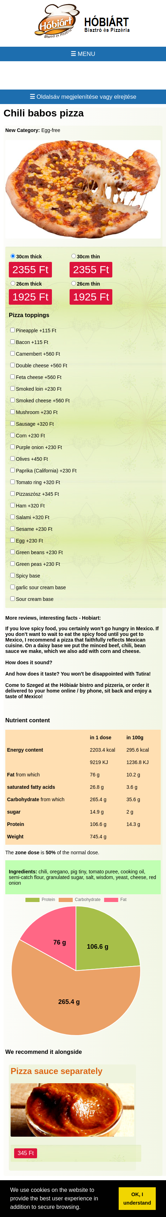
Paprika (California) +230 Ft (46, 470)
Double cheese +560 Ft (41, 365)
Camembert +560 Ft (38, 354)
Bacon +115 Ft (32, 342)
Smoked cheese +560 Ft (43, 400)
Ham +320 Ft (30, 506)
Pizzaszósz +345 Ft (37, 494)
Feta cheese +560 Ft (38, 377)
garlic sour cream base (41, 587)
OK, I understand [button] (137, 1199)
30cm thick (29, 256)
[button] (83, 1208)
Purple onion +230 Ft (39, 447)
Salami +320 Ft (32, 517)
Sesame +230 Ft (34, 529)
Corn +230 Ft (30, 435)
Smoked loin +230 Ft (38, 389)
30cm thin (88, 256)
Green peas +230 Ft (38, 564)
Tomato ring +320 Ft (38, 482)
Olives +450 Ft (32, 459)
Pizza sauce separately (56, 1071)
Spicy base (28, 576)
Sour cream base (35, 599)
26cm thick (29, 284)
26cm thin (88, 284)
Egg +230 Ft (29, 541)
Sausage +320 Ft (35, 424)
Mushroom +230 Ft (37, 412)
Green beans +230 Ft (39, 552)
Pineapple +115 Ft (36, 330)
